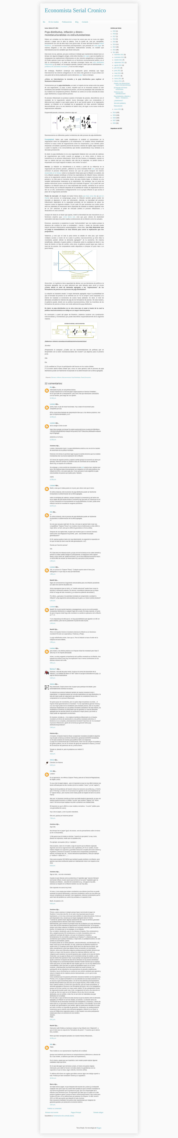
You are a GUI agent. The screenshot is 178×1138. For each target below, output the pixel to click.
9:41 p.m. (53, 1019)
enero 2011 (118, 109)
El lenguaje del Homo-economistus (120, 88)
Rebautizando (118, 106)
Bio (44, 22)
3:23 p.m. (53, 754)
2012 (114, 50)
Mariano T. (53, 669)
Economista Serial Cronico (75, 10)
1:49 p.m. (53, 623)
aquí (80, 75)
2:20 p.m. (53, 678)
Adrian (52, 760)
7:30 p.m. (53, 818)
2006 (114, 123)
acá (93, 169)
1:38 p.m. (53, 574)
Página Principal (76, 1112)
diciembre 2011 (119, 54)
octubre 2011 (118, 60)
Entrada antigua (98, 1112)
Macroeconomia (66, 377)
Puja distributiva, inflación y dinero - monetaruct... (122, 97)
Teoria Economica (86, 377)
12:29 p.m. (53, 439)
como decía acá (69, 217)
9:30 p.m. (53, 903)
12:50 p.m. (53, 479)
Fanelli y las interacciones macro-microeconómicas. (122, 84)
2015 (114, 41)
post (82, 467)
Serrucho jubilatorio (120, 103)
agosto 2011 (118, 65)
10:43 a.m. (53, 1078)
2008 (114, 118)
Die (51, 387)
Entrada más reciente (51, 1112)
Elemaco (53, 377)
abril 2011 (117, 76)
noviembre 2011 (119, 57)
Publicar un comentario (55, 1108)
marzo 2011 (118, 78)
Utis (51, 512)
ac (90, 183)
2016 (114, 39)
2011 (114, 52)
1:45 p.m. (53, 600)
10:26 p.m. (53, 1038)
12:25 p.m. (53, 417)
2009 (114, 115)
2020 (114, 31)
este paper (97, 45)
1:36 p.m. (53, 561)
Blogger (98, 1128)
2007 (114, 120)
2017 (114, 36)
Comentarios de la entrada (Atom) (63, 1116)
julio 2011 (117, 68)
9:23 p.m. (53, 865)
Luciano (52, 404)
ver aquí (86, 56)
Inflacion (59, 377)
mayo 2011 (117, 73)
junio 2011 (117, 70)
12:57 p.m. (53, 506)
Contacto (85, 22)
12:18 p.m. (53, 398)
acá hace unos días (90, 196)
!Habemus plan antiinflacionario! (120, 92)
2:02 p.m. (53, 663)
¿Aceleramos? (118, 100)
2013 (114, 47)
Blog (76, 22)
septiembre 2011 (119, 62)
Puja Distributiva (76, 377)
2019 (114, 34)
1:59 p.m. (53, 642)
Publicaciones (67, 22)
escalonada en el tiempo (53, 173)
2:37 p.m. (53, 1104)
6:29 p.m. (53, 765)
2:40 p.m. (53, 727)
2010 (114, 112)
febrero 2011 (118, 81)
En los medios (54, 22)
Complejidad (49, 139)
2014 (114, 44)
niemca (52, 684)
